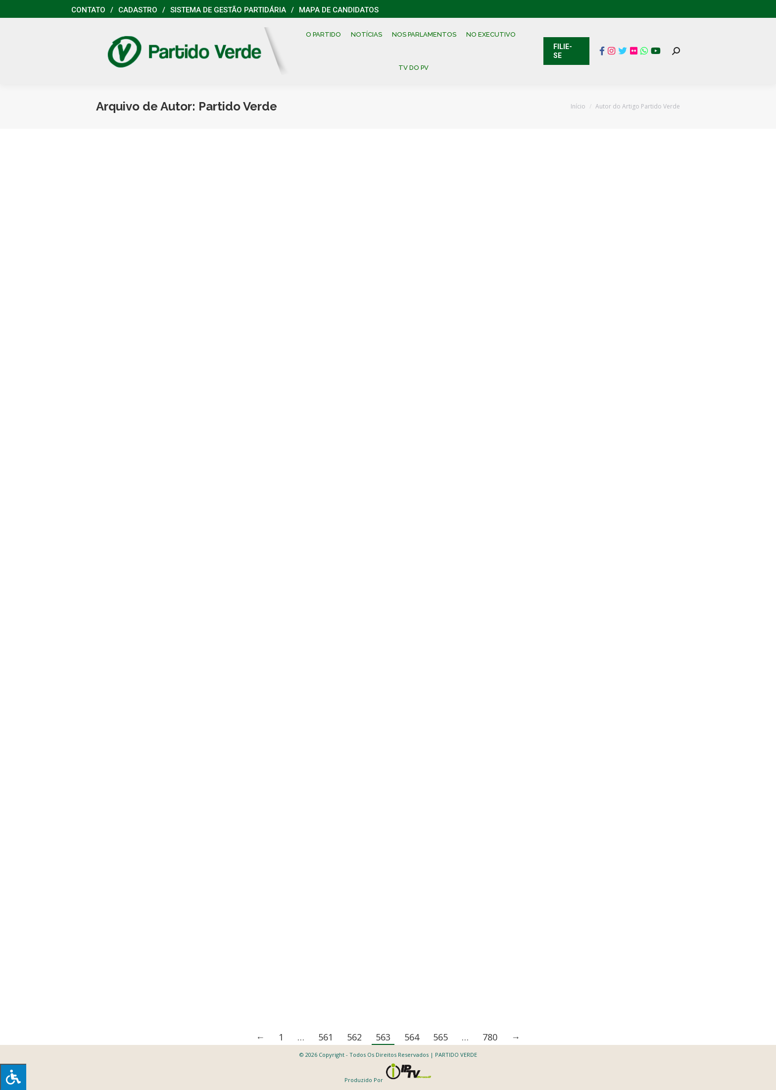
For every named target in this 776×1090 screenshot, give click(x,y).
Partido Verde (237, 106)
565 (440, 1037)
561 (325, 1037)
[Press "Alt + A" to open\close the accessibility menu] (13, 1077)
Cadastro (137, 9)
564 (411, 1037)
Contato (88, 9)
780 (490, 1037)
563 (383, 1037)
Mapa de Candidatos (339, 9)
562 (354, 1037)
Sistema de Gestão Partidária (228, 9)
